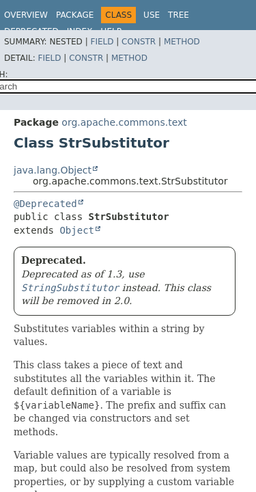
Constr (139, 41)
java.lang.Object (52, 170)
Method (182, 41)
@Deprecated (45, 203)
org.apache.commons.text (123, 122)
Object (76, 230)
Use (151, 15)
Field (101, 41)
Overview (26, 15)
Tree (178, 15)
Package (75, 15)
